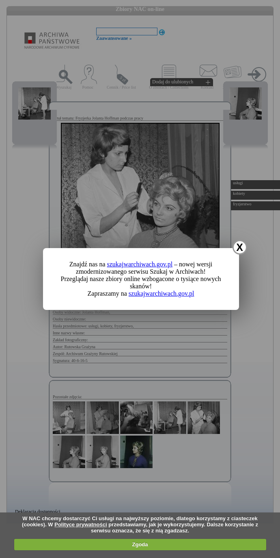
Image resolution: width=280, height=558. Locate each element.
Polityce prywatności (80, 524)
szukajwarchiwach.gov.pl (140, 264)
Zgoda (140, 544)
